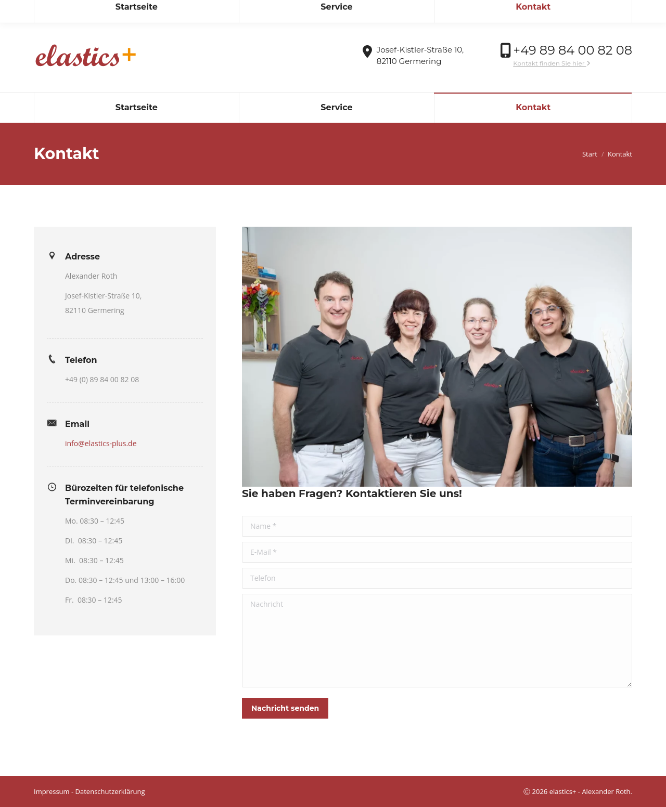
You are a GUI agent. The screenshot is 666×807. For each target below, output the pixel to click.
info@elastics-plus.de (76, 10)
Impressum (52, 791)
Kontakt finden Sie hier (551, 63)
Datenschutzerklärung (110, 791)
